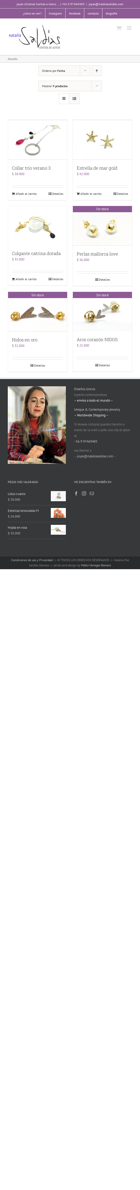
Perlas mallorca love (97, 253)
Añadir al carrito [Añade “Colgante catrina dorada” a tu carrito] (26, 279)
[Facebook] (76, 492)
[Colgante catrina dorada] (37, 225)
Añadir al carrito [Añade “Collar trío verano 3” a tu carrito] (26, 193)
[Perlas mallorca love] (102, 225)
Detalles (57, 193)
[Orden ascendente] (97, 70)
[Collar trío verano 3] (37, 139)
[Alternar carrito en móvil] (119, 28)
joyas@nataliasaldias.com (106, 4)
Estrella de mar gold (97, 167)
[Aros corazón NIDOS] (102, 311)
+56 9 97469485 (73, 4)
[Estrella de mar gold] (102, 139)
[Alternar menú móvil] (129, 28)
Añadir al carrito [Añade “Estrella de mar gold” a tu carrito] (90, 193)
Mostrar (55, 86)
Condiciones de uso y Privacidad (32, 559)
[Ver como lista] (74, 99)
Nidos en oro (24, 339)
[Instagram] (84, 492)
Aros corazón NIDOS (97, 339)
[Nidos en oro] (37, 311)
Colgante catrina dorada (36, 253)
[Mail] (92, 492)
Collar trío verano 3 (31, 167)
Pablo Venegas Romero (96, 564)
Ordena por (53, 71)
